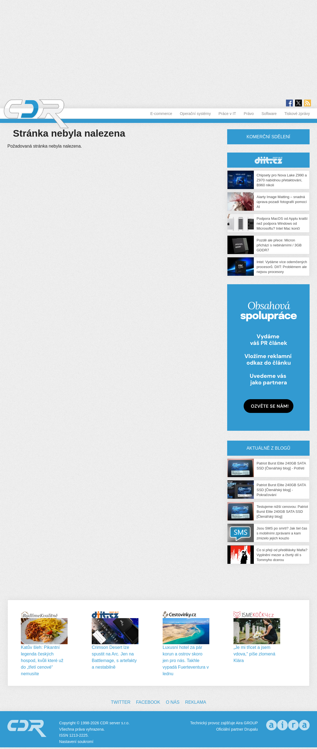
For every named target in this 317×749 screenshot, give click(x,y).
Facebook (148, 702)
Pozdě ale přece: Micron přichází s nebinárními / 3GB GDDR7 (279, 245)
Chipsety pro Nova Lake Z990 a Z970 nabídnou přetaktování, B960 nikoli (282, 180)
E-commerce (161, 113)
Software (269, 113)
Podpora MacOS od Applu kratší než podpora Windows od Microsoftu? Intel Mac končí (282, 223)
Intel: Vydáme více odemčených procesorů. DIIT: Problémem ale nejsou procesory (282, 267)
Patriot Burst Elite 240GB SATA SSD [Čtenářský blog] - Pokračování (281, 490)
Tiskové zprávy (297, 113)
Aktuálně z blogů (268, 448)
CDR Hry (268, 160)
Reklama (195, 702)
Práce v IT (227, 113)
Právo (249, 113)
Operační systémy (195, 113)
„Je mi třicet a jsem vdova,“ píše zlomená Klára (254, 654)
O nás (173, 702)
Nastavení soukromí (76, 741)
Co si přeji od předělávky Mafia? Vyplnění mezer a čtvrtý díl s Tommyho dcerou (282, 555)
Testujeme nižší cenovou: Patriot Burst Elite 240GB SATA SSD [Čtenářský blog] (282, 512)
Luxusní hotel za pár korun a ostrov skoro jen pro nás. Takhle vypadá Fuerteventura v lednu (186, 660)
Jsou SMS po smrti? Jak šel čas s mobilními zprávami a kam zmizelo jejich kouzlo (282, 533)
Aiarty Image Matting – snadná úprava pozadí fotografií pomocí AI (282, 202)
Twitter (120, 702)
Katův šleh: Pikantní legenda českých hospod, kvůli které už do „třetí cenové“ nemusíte (42, 660)
